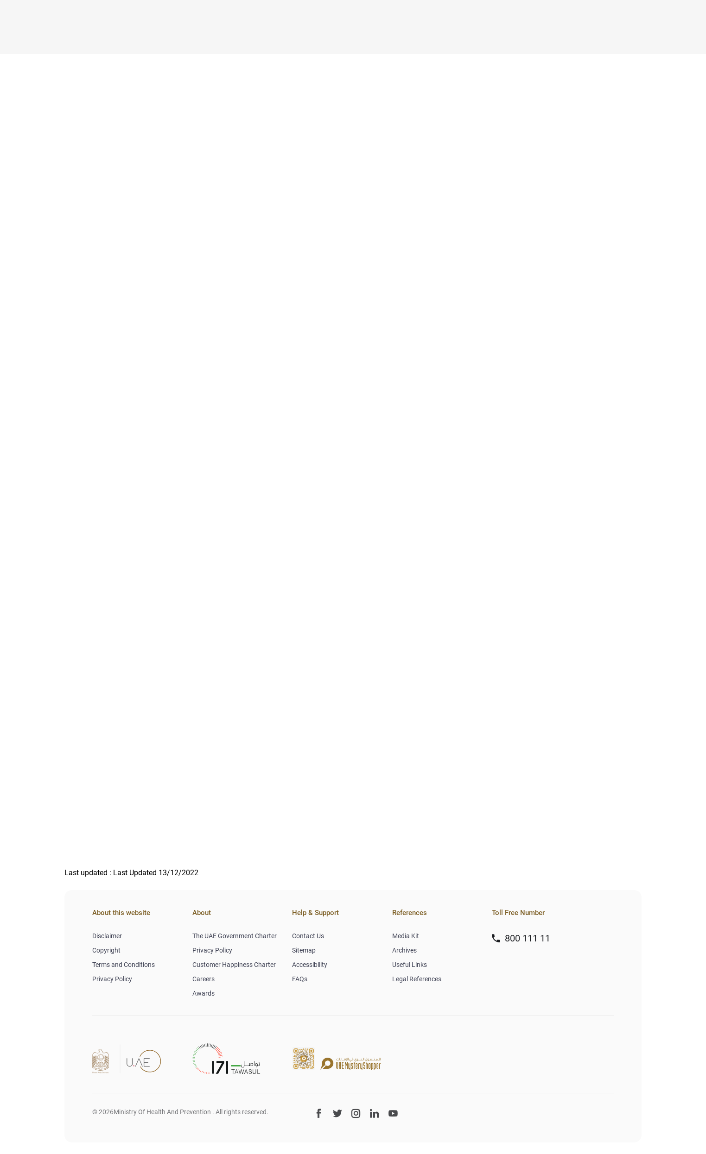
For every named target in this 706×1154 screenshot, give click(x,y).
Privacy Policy (112, 979)
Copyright (106, 950)
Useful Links (409, 964)
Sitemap (304, 950)
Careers (203, 979)
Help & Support (315, 913)
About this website (121, 913)
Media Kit (405, 936)
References (409, 913)
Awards (203, 993)
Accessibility (309, 964)
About (201, 913)
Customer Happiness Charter (234, 964)
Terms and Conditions (123, 964)
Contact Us (308, 936)
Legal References (416, 979)
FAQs (299, 979)
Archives (404, 950)
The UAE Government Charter (234, 936)
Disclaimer (107, 936)
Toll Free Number (518, 913)
